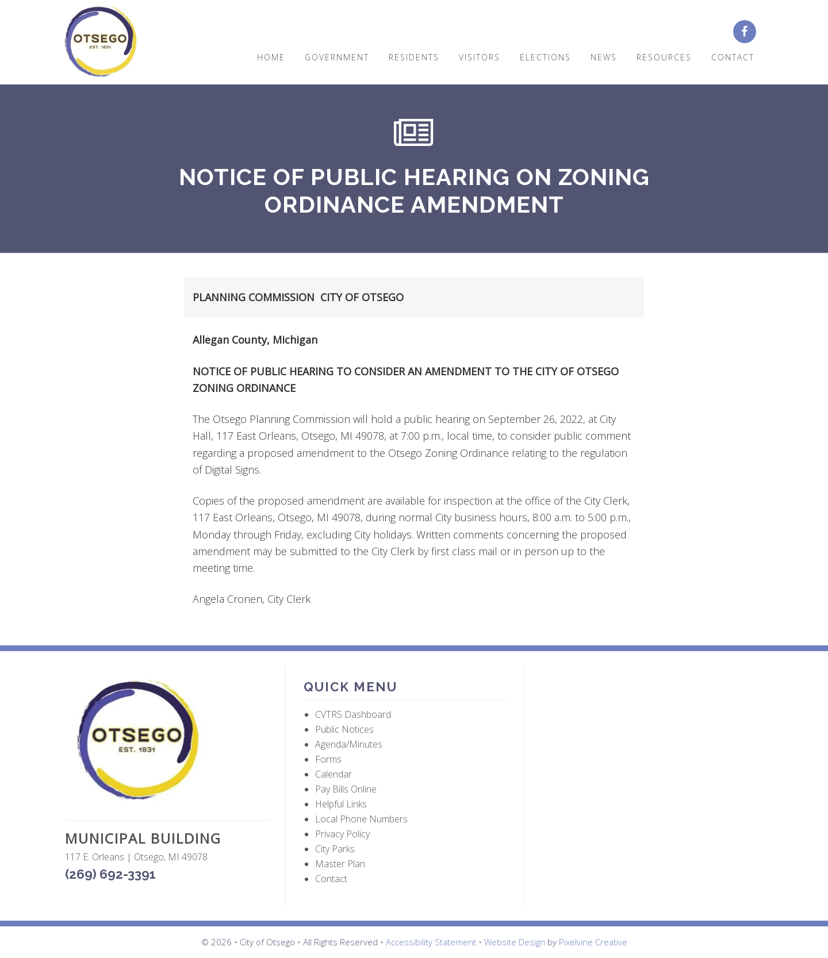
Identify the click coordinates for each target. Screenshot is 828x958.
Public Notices (344, 729)
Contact (331, 878)
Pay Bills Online (346, 789)
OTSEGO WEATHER (645, 720)
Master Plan (340, 863)
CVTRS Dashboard (353, 714)
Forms (328, 759)
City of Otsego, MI (101, 42)
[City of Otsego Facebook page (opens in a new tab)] (747, 32)
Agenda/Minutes (348, 744)
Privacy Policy (342, 834)
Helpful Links (341, 804)
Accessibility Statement (431, 942)
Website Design (514, 942)
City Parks (335, 848)
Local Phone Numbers (361, 819)
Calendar (333, 774)
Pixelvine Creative (593, 942)
